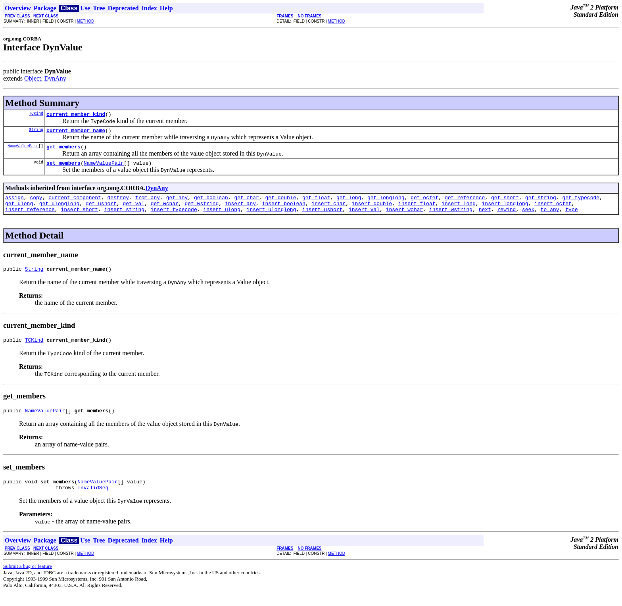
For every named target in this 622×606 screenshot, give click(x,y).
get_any (177, 203)
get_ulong (19, 210)
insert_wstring (450, 217)
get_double (280, 203)
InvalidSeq (92, 501)
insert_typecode (174, 217)
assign (14, 203)
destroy (118, 203)
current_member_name (75, 132)
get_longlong (386, 203)
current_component (74, 203)
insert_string (124, 217)
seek (528, 217)
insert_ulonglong (271, 217)
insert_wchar (404, 217)
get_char (246, 203)
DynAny (55, 78)
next (485, 217)
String (36, 132)
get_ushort (101, 210)
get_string (540, 203)
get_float (316, 203)
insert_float (417, 210)
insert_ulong (221, 217)
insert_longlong (505, 210)
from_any (147, 203)
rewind (506, 217)
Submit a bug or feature (27, 580)
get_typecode (580, 203)
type (571, 217)
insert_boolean (283, 210)
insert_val (364, 217)
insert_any (240, 210)
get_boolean (211, 203)
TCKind (36, 114)
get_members (63, 150)
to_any (550, 217)
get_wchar (165, 210)
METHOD (85, 21)
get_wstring (201, 210)
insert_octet (553, 210)
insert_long (459, 210)
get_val (133, 210)
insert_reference (30, 217)
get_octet (424, 203)
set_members (63, 167)
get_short (505, 203)
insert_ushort (322, 217)
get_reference (465, 203)
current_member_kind (75, 115)
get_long (348, 203)
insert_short (79, 217)
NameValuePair (23, 149)
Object (32, 78)
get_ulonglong (59, 210)
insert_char (328, 210)
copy (36, 203)
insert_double (372, 210)
